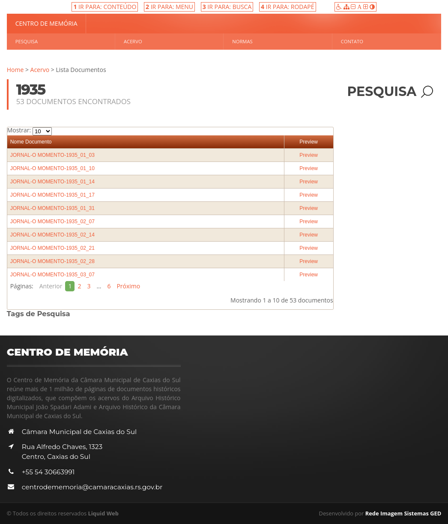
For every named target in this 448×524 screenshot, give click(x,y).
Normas (242, 41)
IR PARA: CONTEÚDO (104, 7)
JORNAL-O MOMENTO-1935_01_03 (52, 155)
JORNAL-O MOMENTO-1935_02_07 (52, 222)
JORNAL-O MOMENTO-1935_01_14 (52, 182)
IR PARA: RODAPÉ (287, 7)
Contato (352, 41)
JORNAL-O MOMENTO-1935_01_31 (52, 208)
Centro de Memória (46, 23)
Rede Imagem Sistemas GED (403, 513)
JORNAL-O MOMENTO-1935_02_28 (52, 261)
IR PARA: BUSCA (227, 7)
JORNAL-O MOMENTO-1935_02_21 (52, 248)
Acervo (133, 41)
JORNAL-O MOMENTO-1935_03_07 (52, 275)
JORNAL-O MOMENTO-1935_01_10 (52, 168)
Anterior (51, 286)
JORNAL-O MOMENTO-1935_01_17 (52, 195)
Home (15, 70)
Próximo (128, 286)
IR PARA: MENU (169, 7)
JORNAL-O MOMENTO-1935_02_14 (52, 235)
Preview (308, 142)
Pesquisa (26, 41)
